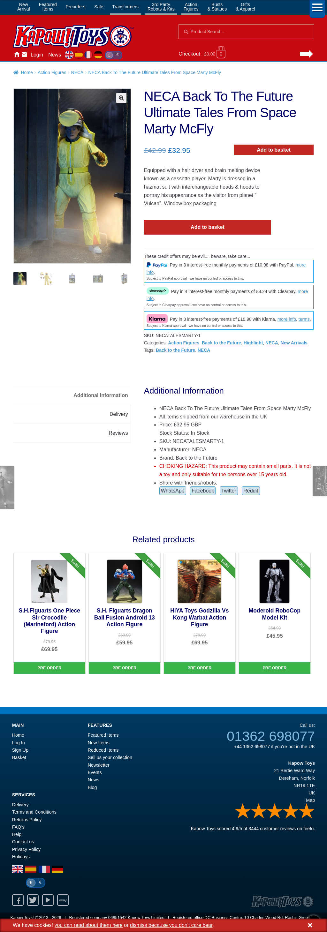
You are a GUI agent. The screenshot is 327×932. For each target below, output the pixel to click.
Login (37, 54)
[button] (121, 98)
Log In (18, 742)
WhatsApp (173, 490)
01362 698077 (271, 736)
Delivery (20, 804)
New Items (99, 742)
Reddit (250, 490)
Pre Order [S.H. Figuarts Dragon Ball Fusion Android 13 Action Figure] (124, 668)
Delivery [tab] (119, 414)
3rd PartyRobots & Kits (161, 6)
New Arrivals (294, 342)
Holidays (21, 856)
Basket (19, 757)
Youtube (48, 900)
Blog (92, 787)
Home (16, 55)
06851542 (117, 917)
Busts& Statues (217, 6)
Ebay (63, 900)
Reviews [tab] (118, 433)
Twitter (228, 490)
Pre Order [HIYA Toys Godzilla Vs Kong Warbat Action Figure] (199, 668)
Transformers (125, 6)
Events (95, 772)
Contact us (23, 841)
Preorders (75, 6)
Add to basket (274, 150)
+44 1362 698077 (252, 746)
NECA (77, 72)
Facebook (203, 490)
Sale (98, 6)
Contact (24, 55)
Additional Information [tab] (100, 395)
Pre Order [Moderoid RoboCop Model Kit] (274, 668)
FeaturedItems (48, 6)
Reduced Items (103, 750)
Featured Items (103, 735)
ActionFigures (191, 6)
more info (287, 319)
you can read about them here (88, 925)
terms (304, 319)
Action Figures (52, 72)
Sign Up (20, 750)
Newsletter (99, 765)
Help (17, 834)
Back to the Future (221, 342)
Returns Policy (27, 819)
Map (310, 800)
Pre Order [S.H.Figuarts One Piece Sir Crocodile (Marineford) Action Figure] (49, 668)
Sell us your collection (110, 757)
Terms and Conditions (34, 812)
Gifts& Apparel (245, 6)
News (54, 54)
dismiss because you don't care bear (171, 925)
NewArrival (23, 6)
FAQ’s (18, 827)
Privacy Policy (26, 849)
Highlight (253, 342)
